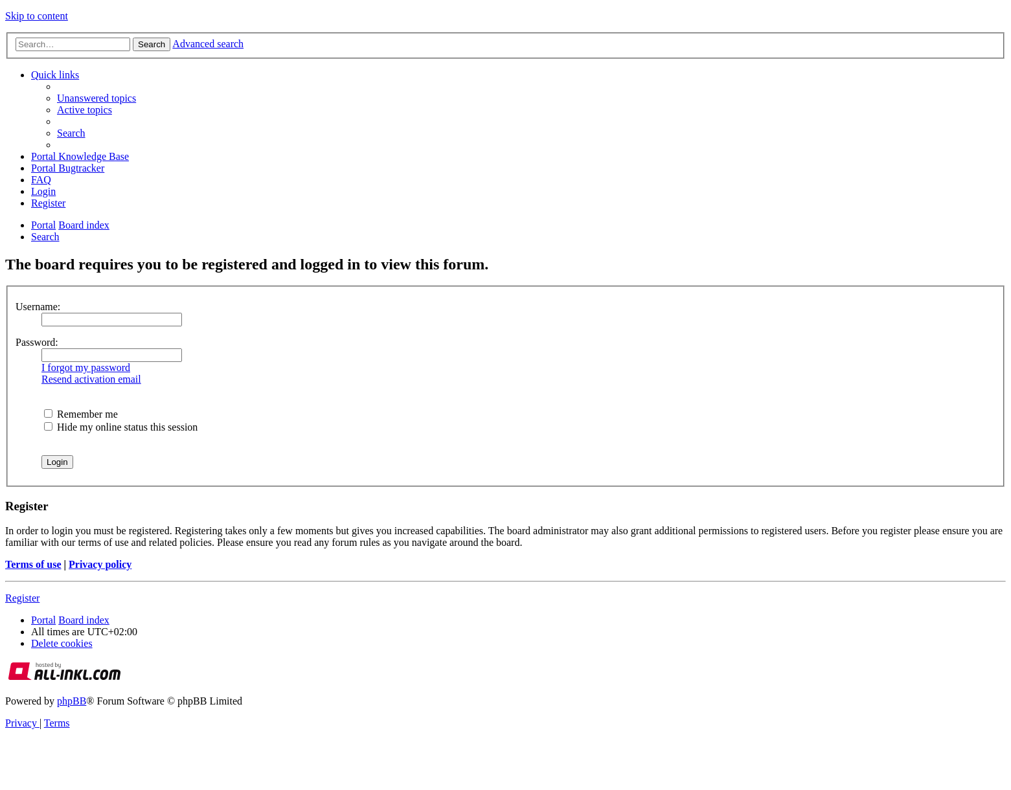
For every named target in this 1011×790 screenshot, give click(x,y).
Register (22, 598)
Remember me (81, 414)
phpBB (71, 700)
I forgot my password (85, 367)
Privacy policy (100, 564)
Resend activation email (91, 379)
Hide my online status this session (121, 427)
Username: (38, 306)
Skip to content (36, 15)
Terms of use (33, 564)
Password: (37, 342)
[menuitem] (96, 98)
